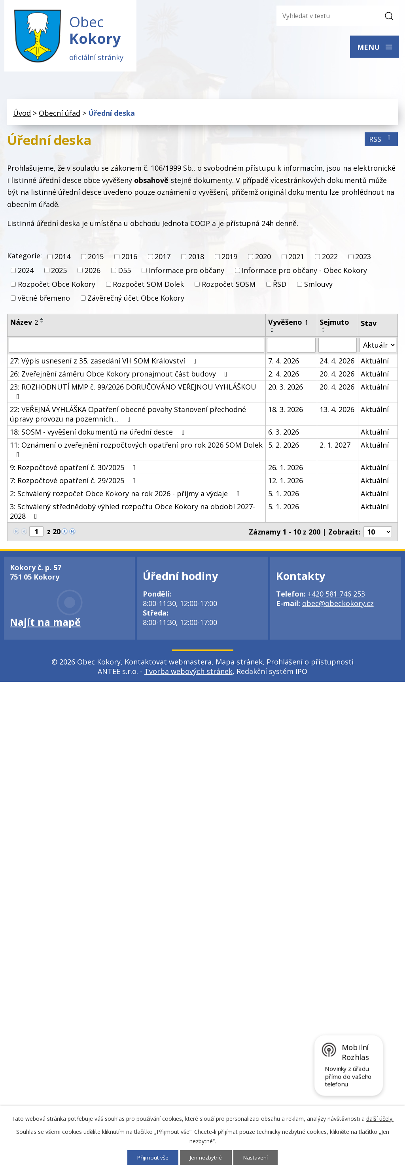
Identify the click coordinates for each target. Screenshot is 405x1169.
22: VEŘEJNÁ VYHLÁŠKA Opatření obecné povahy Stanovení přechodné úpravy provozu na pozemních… (128, 415)
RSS (381, 141)
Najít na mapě (45, 623)
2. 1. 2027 (335, 446)
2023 (363, 258)
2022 (330, 258)
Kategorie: (24, 257)
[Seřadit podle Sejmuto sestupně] (324, 333)
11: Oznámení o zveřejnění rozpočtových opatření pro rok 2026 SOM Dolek (136, 451)
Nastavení (257, 1157)
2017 (162, 258)
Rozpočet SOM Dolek (148, 286)
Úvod (22, 115)
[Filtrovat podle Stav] (378, 346)
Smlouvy (318, 286)
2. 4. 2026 (283, 375)
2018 (196, 258)
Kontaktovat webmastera (168, 663)
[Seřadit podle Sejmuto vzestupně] (324, 329)
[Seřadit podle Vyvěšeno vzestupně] (272, 329)
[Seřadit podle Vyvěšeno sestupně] (272, 333)
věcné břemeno (44, 300)
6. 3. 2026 (283, 433)
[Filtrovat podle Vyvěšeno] (291, 346)
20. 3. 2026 (285, 388)
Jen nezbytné (206, 1157)
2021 (296, 258)
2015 (96, 258)
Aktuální (375, 362)
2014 (62, 258)
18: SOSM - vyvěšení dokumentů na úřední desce (98, 433)
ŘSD (279, 286)
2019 (229, 258)
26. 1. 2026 (285, 469)
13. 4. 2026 (337, 411)
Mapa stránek (239, 663)
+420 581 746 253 (336, 595)
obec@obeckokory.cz (338, 605)
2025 (59, 272)
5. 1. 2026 (283, 495)
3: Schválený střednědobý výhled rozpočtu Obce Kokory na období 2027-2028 (132, 512)
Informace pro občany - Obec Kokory (304, 272)
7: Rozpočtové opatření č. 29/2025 (74, 482)
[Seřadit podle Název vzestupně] (42, 320)
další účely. (380, 1118)
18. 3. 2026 (285, 411)
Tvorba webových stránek (188, 673)
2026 (92, 272)
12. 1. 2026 (285, 482)
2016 (129, 258)
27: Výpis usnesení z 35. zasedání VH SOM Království (105, 362)
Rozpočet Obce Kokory (56, 286)
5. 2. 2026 (283, 446)
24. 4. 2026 (337, 362)
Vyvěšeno (288, 323)
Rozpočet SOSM (228, 286)
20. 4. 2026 (337, 375)
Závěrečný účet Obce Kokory (135, 300)
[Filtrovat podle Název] (136, 346)
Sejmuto (334, 323)
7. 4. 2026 (283, 362)
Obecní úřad (59, 115)
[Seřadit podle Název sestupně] (42, 323)
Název (24, 323)
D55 (124, 272)
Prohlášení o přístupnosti (310, 663)
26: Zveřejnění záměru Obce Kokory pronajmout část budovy (120, 375)
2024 (26, 272)
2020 (263, 258)
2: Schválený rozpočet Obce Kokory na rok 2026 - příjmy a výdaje (126, 495)
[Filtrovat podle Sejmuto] (337, 346)
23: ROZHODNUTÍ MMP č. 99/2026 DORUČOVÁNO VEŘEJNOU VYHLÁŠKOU (133, 393)
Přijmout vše (152, 1157)
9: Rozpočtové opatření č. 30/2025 (74, 469)
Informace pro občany (186, 272)
